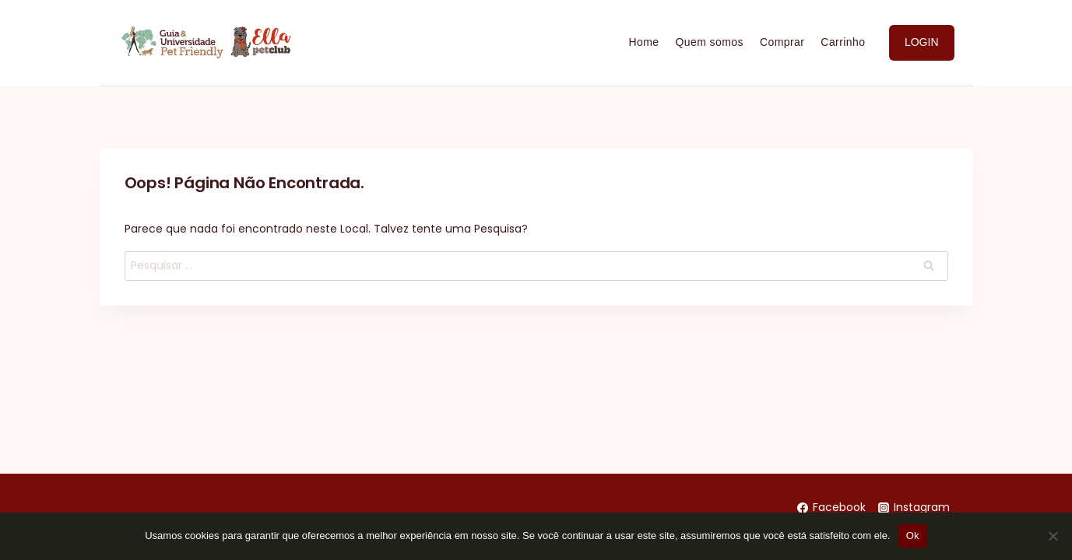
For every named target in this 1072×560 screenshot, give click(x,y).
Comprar (782, 42)
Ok (912, 535)
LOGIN (922, 42)
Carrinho (843, 42)
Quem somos (709, 42)
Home (643, 42)
